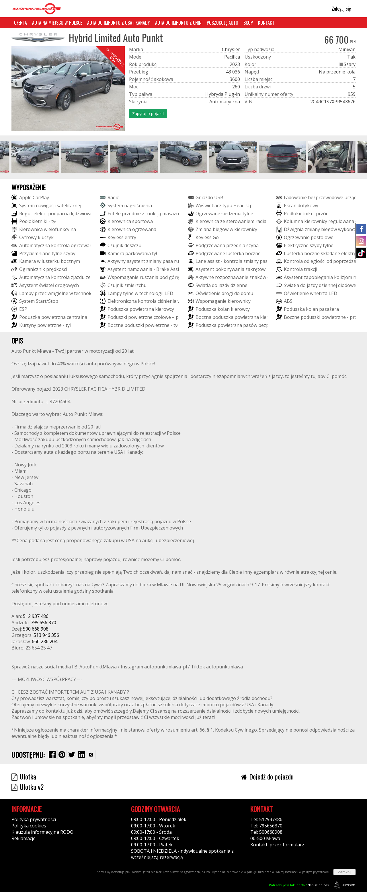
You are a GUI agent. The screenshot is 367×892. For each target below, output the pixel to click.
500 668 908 (35, 629)
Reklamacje (23, 838)
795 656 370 (43, 622)
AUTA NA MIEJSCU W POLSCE (57, 22)
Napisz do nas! (299, 885)
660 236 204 (44, 641)
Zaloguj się (339, 8)
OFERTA (20, 22)
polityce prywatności (315, 872)
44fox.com (344, 885)
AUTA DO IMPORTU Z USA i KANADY (118, 22)
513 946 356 (46, 635)
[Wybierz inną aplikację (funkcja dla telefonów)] (91, 754)
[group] (35, 157)
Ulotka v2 (27, 787)
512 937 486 (35, 616)
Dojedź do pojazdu (267, 776)
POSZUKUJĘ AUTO (222, 22)
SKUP (248, 22)
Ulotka (23, 776)
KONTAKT (266, 22)
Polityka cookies (28, 826)
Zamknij (344, 872)
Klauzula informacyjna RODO (42, 832)
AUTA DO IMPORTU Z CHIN (178, 22)
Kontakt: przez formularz (277, 844)
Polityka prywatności (33, 819)
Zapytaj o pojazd (148, 113)
